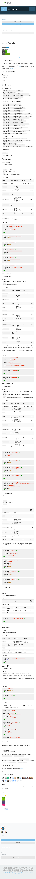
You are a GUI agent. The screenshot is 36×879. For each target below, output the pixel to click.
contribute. (22, 771)
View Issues (18, 845)
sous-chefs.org (18, 66)
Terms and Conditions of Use (13, 875)
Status (19, 876)
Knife (11, 30)
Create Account (26, 3)
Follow (18, 24)
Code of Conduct (5, 875)
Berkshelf (7, 30)
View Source (18, 842)
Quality (16, 38)
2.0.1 (17, 21)
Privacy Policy (21, 875)
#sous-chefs (12, 68)
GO (32, 9)
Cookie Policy (26, 875)
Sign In (32, 3)
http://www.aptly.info (22, 57)
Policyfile (3, 30)
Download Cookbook (18, 860)
